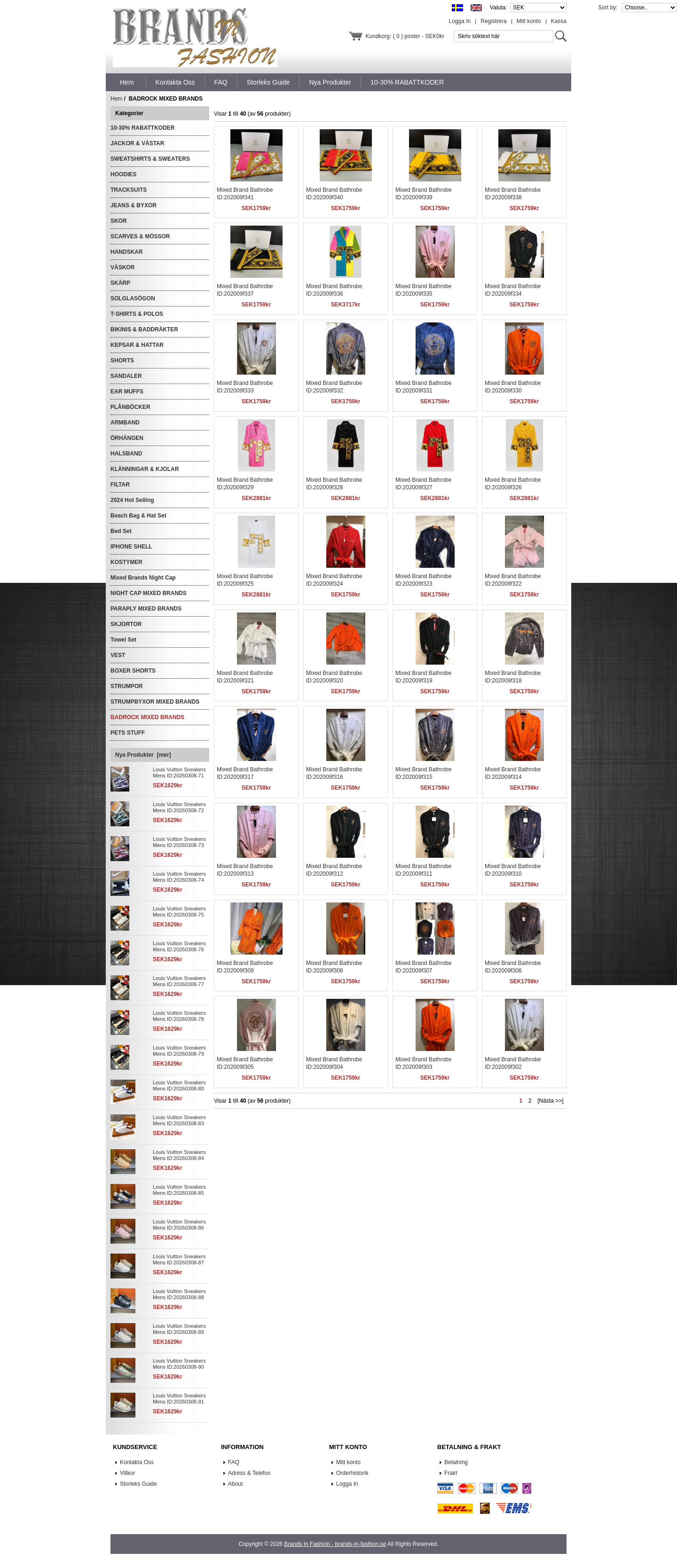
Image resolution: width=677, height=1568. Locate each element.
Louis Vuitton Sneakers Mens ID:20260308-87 (179, 1259)
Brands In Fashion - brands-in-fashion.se (335, 1544)
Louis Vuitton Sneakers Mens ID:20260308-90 (179, 1364)
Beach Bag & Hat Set (138, 515)
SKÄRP (120, 283)
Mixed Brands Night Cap (143, 577)
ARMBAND (125, 422)
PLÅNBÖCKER (130, 407)
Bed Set (121, 531)
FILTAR (120, 484)
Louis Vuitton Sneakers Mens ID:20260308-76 (179, 946)
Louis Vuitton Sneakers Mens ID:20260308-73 (179, 842)
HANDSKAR (126, 252)
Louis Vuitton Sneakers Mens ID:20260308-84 (179, 1155)
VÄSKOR (122, 267)
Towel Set (123, 639)
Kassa (559, 21)
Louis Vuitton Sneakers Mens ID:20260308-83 (179, 1120)
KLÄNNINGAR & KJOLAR (144, 469)
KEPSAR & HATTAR (137, 345)
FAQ (233, 1462)
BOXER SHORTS (133, 670)
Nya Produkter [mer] (143, 755)
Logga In (460, 21)
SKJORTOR (126, 624)
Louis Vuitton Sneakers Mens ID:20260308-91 (179, 1398)
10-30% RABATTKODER (142, 128)
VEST (117, 655)
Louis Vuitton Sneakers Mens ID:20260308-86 (179, 1225)
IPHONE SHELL (131, 546)
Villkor (127, 1473)
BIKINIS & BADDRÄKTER (144, 329)
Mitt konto (529, 21)
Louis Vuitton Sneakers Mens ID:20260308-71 (179, 772)
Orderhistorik (352, 1473)
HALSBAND (126, 453)
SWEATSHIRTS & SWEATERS (150, 159)
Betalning (456, 1462)
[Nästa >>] (550, 1101)
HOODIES (123, 174)
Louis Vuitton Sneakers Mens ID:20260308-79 (179, 1051)
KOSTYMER (126, 562)
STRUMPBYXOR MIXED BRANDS (154, 701)
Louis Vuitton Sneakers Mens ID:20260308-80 (179, 1085)
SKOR (118, 221)
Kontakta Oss (137, 1462)
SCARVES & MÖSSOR (140, 236)
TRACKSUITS (128, 190)
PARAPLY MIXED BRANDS (145, 608)
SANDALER (126, 376)
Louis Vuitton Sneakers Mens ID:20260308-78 (179, 1016)
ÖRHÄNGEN (126, 438)
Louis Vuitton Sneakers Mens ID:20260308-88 (179, 1294)
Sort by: (608, 7)
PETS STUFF (127, 732)
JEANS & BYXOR (133, 205)
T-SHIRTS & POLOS (136, 314)
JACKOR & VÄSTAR (137, 143)
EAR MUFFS (126, 391)
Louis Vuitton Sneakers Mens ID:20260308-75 (179, 911)
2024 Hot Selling (132, 500)
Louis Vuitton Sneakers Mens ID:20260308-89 (179, 1329)
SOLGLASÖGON (132, 298)
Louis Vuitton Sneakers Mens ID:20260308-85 (179, 1190)
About (235, 1484)
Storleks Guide (138, 1484)
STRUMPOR (126, 686)
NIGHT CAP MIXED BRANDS (148, 593)
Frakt (450, 1473)
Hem (127, 82)
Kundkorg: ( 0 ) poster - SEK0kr (405, 36)
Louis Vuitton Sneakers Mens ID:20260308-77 (179, 981)
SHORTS (122, 360)
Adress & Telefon (249, 1473)
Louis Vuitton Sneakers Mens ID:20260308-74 (179, 877)
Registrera (493, 21)
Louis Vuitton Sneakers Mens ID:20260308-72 (179, 807)
